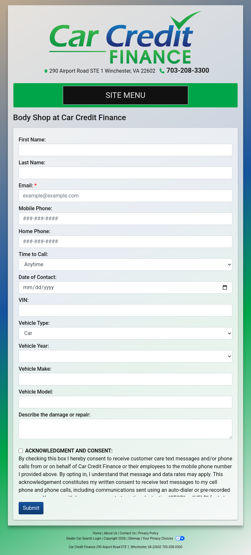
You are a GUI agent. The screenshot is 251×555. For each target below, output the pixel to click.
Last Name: (32, 162)
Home (97, 533)
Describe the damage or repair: (55, 415)
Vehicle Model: (36, 392)
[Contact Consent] (21, 451)
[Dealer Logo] (125, 37)
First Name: (32, 140)
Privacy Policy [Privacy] (148, 533)
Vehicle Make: (35, 369)
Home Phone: (34, 231)
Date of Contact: (38, 277)
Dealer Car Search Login (83, 538)
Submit (31, 508)
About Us (110, 533)
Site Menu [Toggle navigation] (125, 95)
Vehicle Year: (34, 346)
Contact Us (128, 533)
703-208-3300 (188, 70)
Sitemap (134, 538)
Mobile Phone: (35, 208)
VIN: (23, 300)
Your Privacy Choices (163, 538)
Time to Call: (33, 254)
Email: (26, 185)
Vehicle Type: (34, 323)
